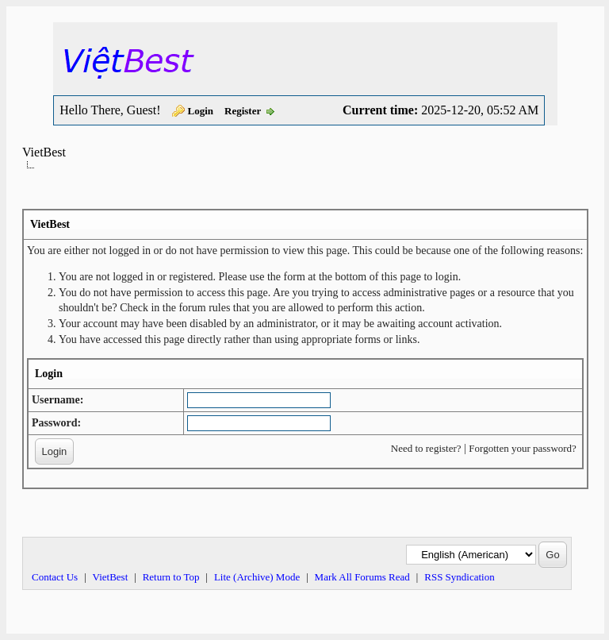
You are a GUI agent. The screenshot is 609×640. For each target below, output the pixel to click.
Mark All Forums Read (362, 577)
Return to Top (171, 577)
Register (242, 111)
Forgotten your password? (522, 448)
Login (201, 111)
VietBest (44, 152)
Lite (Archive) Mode (257, 577)
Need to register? (426, 448)
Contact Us (55, 577)
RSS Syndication (459, 577)
